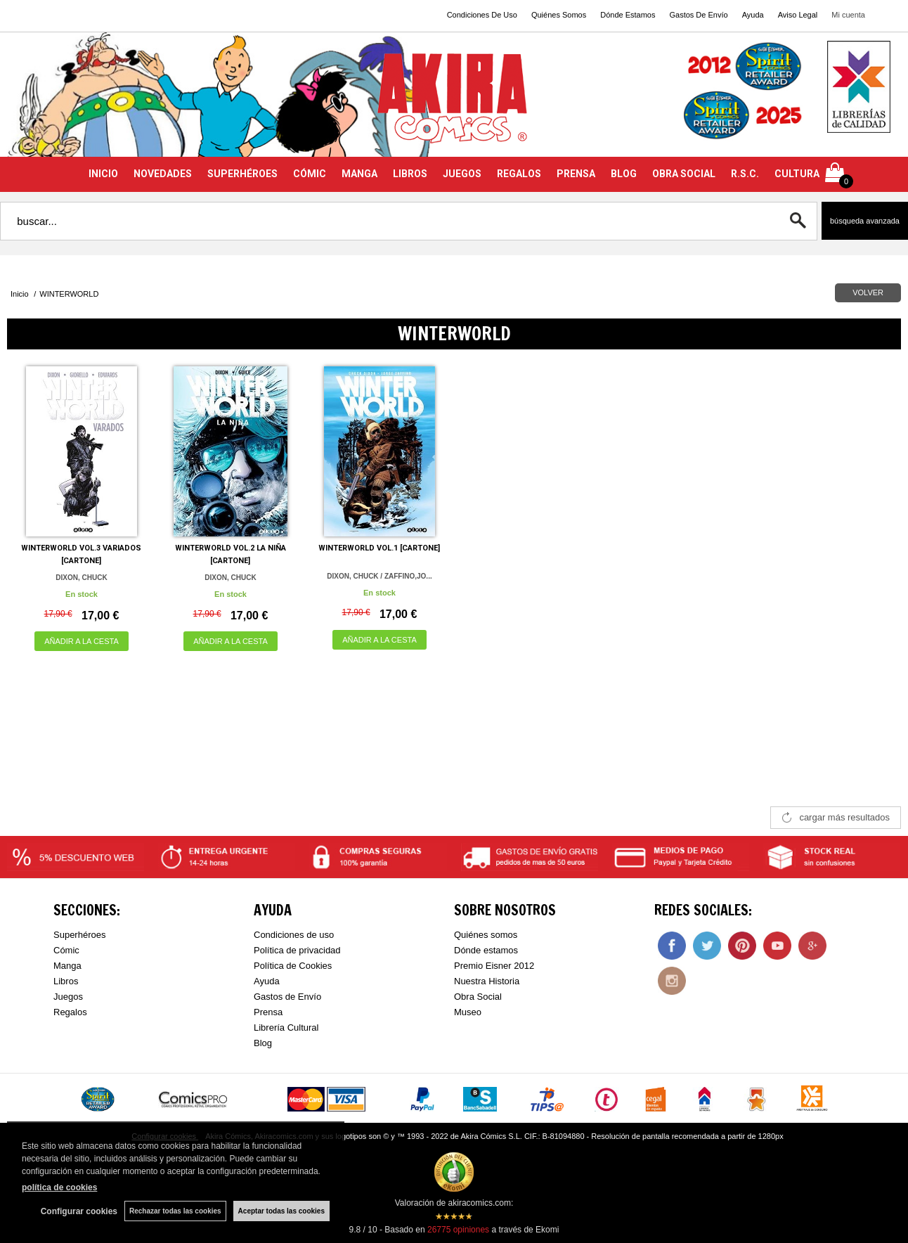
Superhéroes (79, 934)
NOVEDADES (163, 173)
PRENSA (576, 173)
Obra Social (478, 996)
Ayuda (753, 15)
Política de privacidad (297, 950)
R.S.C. (745, 173)
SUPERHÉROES (242, 173)
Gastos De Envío (698, 15)
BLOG (624, 173)
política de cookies (59, 1187)
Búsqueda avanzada (865, 221)
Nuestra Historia (486, 981)
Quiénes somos (485, 934)
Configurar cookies (79, 1211)
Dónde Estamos (627, 15)
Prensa (268, 1012)
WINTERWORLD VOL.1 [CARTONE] (379, 548)
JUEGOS (462, 173)
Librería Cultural (286, 1027)
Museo (467, 1012)
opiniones (458, 1230)
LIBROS (410, 173)
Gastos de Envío (287, 996)
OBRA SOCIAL (683, 173)
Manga (67, 965)
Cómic (66, 950)
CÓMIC (309, 173)
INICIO (103, 173)
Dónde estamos (486, 950)
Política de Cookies (293, 965)
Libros (65, 981)
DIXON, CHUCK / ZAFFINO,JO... (379, 576)
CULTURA (796, 173)
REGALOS (519, 173)
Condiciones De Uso (482, 15)
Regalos (70, 1012)
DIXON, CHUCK (81, 577)
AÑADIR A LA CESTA (81, 641)
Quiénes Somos (558, 15)
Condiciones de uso (294, 934)
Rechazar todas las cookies (175, 1211)
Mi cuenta (848, 15)
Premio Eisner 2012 (494, 965)
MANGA (359, 173)
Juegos (68, 996)
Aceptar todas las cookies (281, 1211)
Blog (263, 1043)
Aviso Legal (798, 15)
